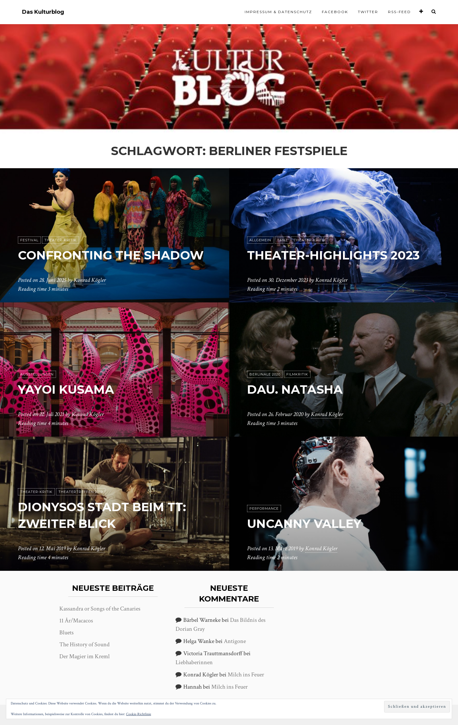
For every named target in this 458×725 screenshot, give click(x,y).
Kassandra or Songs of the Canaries (99, 609)
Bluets (66, 632)
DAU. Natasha (295, 389)
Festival (29, 240)
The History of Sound (84, 644)
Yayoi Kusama (66, 389)
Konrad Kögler (90, 280)
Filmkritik (297, 374)
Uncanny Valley (304, 523)
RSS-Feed (399, 12)
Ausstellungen (37, 374)
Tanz (282, 240)
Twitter (368, 12)
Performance (264, 508)
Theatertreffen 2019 (80, 492)
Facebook (335, 12)
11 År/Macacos (76, 620)
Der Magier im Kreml (84, 656)
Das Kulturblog (43, 12)
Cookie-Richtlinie (138, 714)
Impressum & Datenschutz (278, 12)
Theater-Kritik (60, 240)
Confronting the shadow (111, 255)
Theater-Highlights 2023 (333, 255)
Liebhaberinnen (194, 662)
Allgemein (260, 240)
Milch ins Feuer (246, 674)
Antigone (235, 641)
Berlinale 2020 (264, 374)
